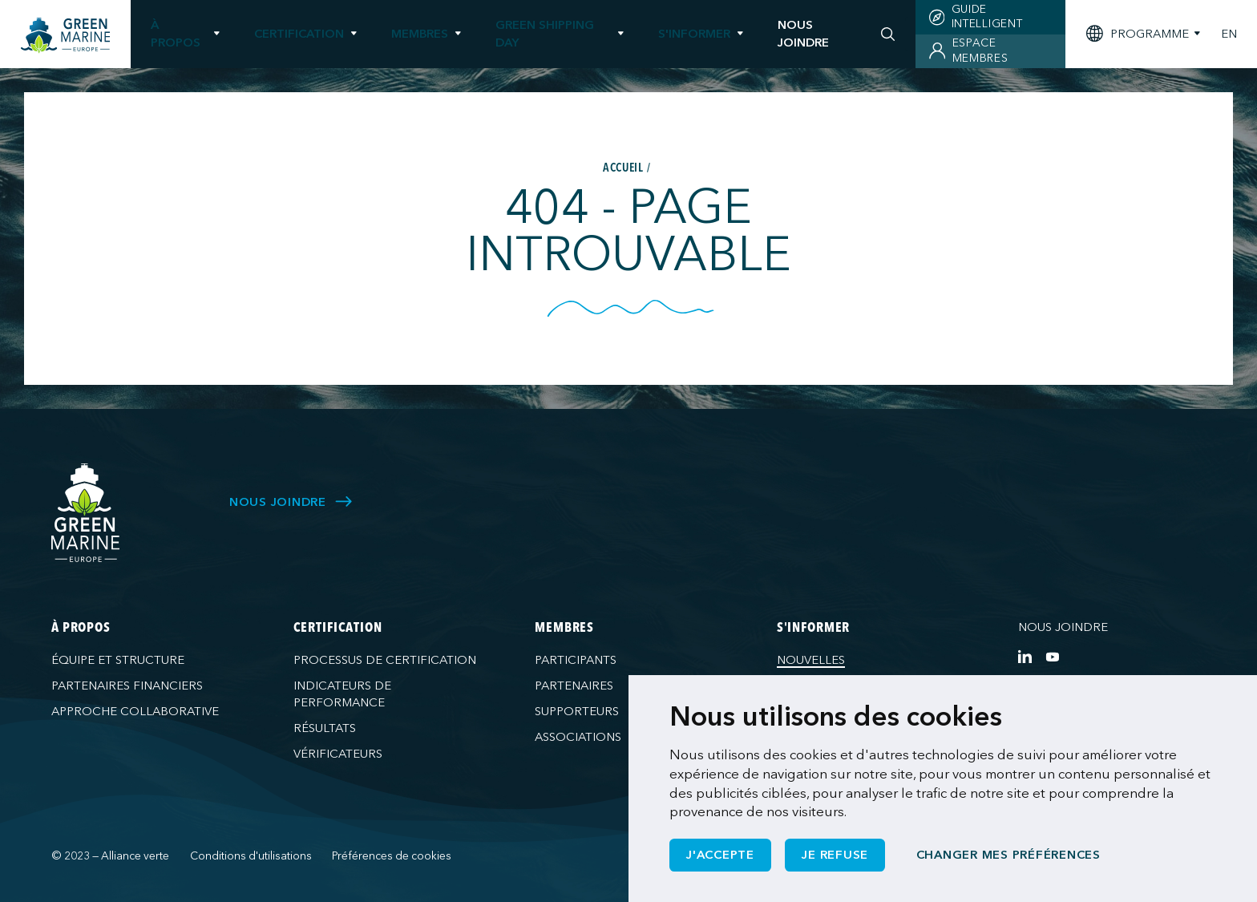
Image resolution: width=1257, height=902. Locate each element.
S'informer (694, 34)
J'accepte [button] (720, 855)
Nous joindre (1063, 627)
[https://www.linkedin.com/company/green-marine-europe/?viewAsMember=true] (1025, 656)
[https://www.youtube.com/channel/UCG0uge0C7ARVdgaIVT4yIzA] (1052, 656)
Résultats (324, 728)
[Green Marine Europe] (66, 36)
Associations (578, 737)
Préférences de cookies (391, 856)
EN (1229, 34)
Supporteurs (577, 711)
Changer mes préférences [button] (1008, 855)
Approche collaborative (135, 711)
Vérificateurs (337, 754)
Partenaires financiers (127, 686)
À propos (175, 33)
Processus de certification (384, 660)
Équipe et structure (117, 660)
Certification (299, 34)
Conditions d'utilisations (251, 856)
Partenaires (574, 686)
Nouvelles (811, 660)
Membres (419, 34)
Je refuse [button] (835, 855)
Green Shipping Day (544, 33)
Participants (575, 660)
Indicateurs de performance (342, 694)
